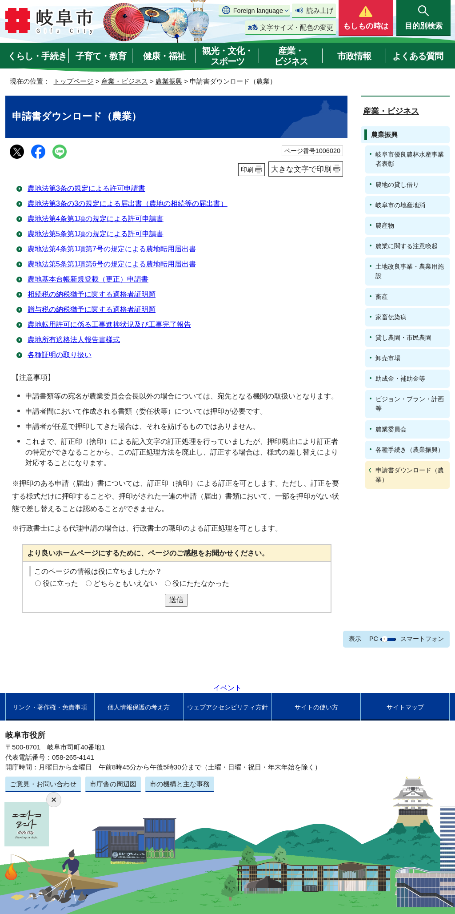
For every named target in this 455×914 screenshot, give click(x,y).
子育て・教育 (101, 56)
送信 (176, 600)
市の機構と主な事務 (180, 784)
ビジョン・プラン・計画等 (409, 403)
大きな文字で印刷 (301, 169)
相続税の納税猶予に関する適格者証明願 (92, 294)
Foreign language (258, 10)
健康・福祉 (164, 56)
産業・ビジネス (291, 56)
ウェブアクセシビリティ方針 (227, 707)
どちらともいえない (125, 583)
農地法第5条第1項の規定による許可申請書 (96, 234)
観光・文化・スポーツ (227, 56)
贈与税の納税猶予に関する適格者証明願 (92, 309)
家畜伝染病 (391, 317)
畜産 (381, 296)
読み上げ (320, 10)
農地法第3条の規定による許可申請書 (86, 188)
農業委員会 (391, 429)
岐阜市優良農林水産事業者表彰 (409, 159)
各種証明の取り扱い (60, 354)
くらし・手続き (37, 56)
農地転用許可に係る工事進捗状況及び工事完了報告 (109, 324)
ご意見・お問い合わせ (43, 784)
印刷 (247, 169)
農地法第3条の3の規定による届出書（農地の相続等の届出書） (128, 203)
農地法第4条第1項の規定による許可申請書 (96, 218)
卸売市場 (387, 358)
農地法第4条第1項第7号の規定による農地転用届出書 (112, 249)
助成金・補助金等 (400, 378)
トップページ (73, 81)
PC (373, 638)
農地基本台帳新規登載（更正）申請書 (88, 279)
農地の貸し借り (397, 184)
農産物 (384, 225)
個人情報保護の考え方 (139, 707)
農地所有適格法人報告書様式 (74, 339)
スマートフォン (422, 638)
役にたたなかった (200, 583)
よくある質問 (417, 56)
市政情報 (354, 56)
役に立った (60, 583)
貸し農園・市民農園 (403, 337)
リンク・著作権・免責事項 (49, 707)
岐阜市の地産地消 (400, 205)
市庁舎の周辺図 (113, 784)
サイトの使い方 (316, 707)
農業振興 (169, 81)
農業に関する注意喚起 (406, 246)
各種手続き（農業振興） (409, 449)
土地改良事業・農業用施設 (409, 271)
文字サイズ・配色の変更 (296, 27)
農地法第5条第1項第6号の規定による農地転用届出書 (112, 264)
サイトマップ (405, 707)
